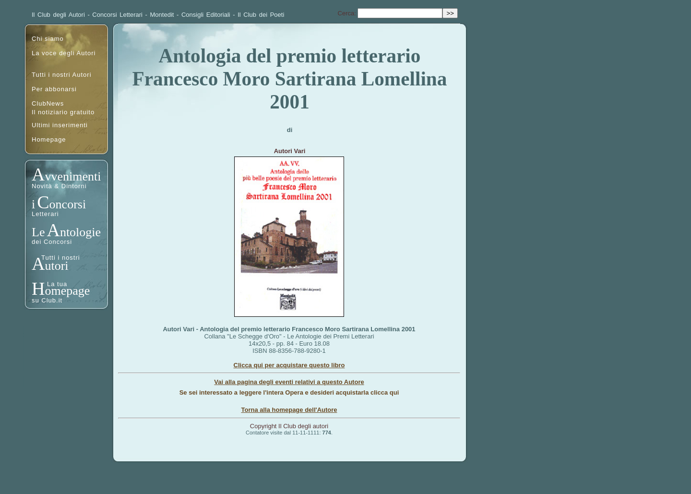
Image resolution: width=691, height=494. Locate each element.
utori (56, 266)
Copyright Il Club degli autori (289, 426)
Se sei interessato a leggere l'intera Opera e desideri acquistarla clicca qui (289, 392)
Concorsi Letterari (117, 14)
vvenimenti (73, 176)
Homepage (49, 139)
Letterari (45, 213)
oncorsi (67, 204)
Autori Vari (290, 151)
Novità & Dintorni (59, 186)
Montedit (162, 14)
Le (38, 232)
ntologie (80, 232)
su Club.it (47, 300)
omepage (67, 291)
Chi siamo (48, 38)
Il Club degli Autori (58, 14)
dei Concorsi (52, 241)
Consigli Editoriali (205, 14)
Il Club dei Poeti (261, 14)
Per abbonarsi (54, 89)
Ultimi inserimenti (60, 125)
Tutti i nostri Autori (62, 74)
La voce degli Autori (63, 53)
